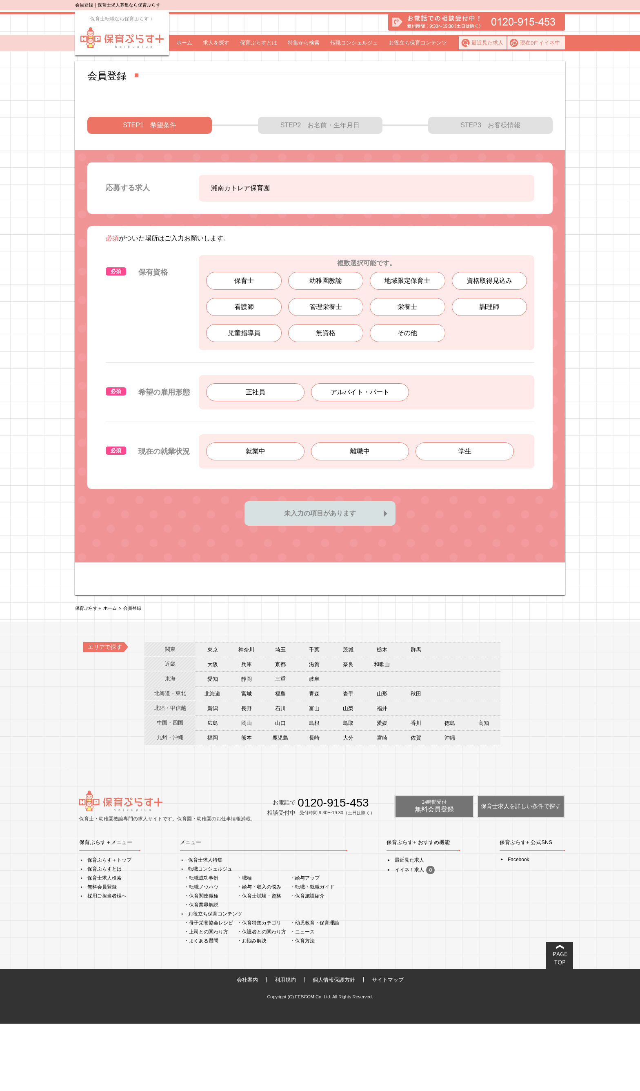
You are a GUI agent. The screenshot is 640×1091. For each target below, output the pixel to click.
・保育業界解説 (201, 972)
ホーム (184, 43)
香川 (416, 790)
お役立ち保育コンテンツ (418, 43)
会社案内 (247, 1047)
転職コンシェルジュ (354, 43)
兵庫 (246, 732)
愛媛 (382, 790)
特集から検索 (304, 43)
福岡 (212, 805)
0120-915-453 (333, 870)
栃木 (382, 717)
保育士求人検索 (104, 945)
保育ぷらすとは (258, 43)
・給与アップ (305, 945)
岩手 (348, 761)
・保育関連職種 (201, 963)
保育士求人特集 (205, 927)
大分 (348, 805)
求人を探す (216, 43)
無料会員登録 (102, 954)
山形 (382, 761)
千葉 (314, 717)
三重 (280, 746)
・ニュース (302, 999)
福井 (382, 776)
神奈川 (246, 717)
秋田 (416, 761)
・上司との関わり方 (206, 999)
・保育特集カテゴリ (259, 990)
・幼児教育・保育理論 (314, 990)
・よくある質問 (201, 1008)
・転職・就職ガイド (312, 954)
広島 (212, 790)
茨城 (348, 717)
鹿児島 (280, 805)
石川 (280, 776)
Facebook (518, 927)
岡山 (246, 790)
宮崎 (382, 805)
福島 (280, 761)
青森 (314, 761)
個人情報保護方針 (334, 1047)
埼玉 (280, 717)
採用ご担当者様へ (107, 963)
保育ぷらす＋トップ (109, 927)
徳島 (449, 790)
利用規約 (285, 1047)
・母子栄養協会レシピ (208, 990)
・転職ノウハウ (201, 954)
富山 (314, 776)
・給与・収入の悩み (259, 954)
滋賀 (314, 732)
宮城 (246, 761)
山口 (280, 790)
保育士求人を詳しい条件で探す (521, 874)
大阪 (212, 732)
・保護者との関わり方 (261, 999)
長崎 (314, 805)
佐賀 (416, 805)
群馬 (416, 717)
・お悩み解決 (252, 1008)
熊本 (246, 805)
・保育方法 (302, 1008)
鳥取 (348, 790)
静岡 (246, 746)
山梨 (348, 776)
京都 (280, 732)
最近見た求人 (487, 43)
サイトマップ (388, 1047)
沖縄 (449, 805)
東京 (212, 717)
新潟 (212, 776)
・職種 (244, 945)
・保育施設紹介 (307, 963)
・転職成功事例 (201, 945)
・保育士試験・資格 (259, 963)
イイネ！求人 (415, 937)
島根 (314, 790)
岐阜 (314, 746)
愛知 (212, 746)
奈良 (348, 732)
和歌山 (382, 732)
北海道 (212, 761)
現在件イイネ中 (540, 43)
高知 (483, 790)
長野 (246, 776)
